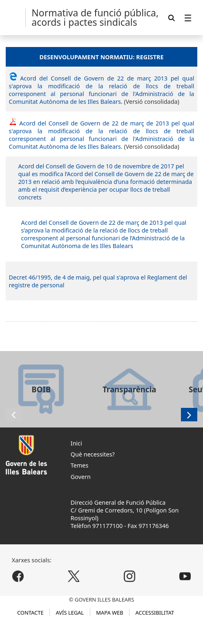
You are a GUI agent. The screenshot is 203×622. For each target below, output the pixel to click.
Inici (76, 443)
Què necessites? (93, 454)
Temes (80, 465)
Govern (81, 477)
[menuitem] (188, 18)
